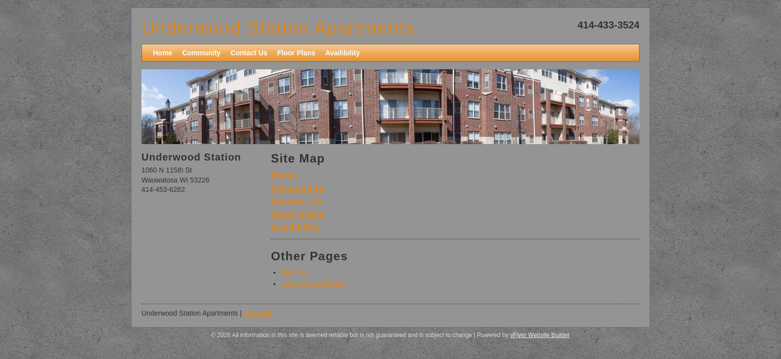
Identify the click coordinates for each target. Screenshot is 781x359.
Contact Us (297, 201)
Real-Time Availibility (313, 284)
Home (284, 175)
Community (297, 188)
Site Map (294, 272)
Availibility (296, 227)
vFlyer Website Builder (540, 335)
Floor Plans (298, 214)
